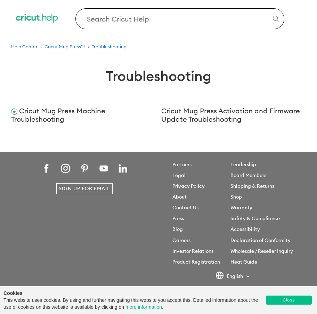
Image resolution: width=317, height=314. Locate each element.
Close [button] (289, 300)
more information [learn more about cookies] (143, 307)
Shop (236, 197)
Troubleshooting (109, 46)
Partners (182, 164)
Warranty (241, 207)
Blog (177, 229)
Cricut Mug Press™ (64, 46)
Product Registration (196, 262)
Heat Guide (243, 262)
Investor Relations (192, 251)
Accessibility (245, 229)
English (230, 276)
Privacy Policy (188, 186)
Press (178, 218)
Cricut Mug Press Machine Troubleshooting (58, 115)
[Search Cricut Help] (179, 18)
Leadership (243, 164)
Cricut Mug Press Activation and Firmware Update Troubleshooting (230, 115)
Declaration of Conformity (260, 240)
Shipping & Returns (252, 186)
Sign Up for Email (84, 188)
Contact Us (185, 207)
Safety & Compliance (255, 218)
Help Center (24, 46)
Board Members (248, 175)
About (179, 197)
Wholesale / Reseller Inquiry (261, 251)
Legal (179, 175)
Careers (181, 240)
